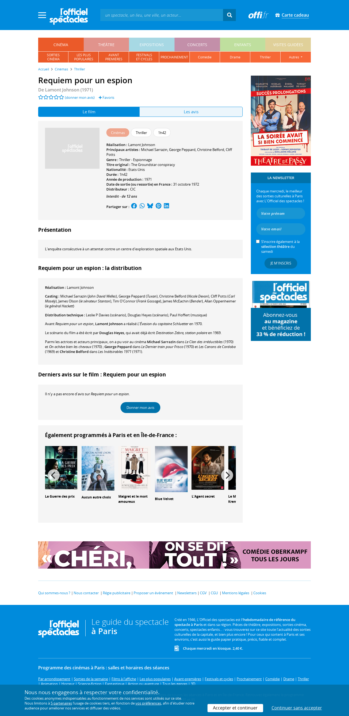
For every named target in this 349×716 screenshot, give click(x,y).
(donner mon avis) (80, 97)
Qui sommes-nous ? (54, 592)
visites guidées (288, 44)
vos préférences (148, 703)
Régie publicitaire (116, 592)
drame (235, 57)
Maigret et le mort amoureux (133, 499)
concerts (197, 44)
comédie (205, 57)
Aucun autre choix (96, 497)
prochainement (174, 57)
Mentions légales (235, 592)
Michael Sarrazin (154, 149)
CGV (203, 592)
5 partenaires (61, 703)
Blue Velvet (164, 499)
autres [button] (294, 57)
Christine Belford (210, 149)
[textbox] (161, 15)
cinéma (60, 44)
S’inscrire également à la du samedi (280, 246)
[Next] (227, 475)
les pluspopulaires (83, 57)
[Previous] (54, 475)
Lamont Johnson (141, 144)
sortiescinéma (53, 57)
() (88, 296)
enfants (242, 44)
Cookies (259, 592)
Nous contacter (86, 592)
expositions (152, 44)
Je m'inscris (280, 263)
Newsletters (187, 592)
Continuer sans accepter (297, 708)
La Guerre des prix (60, 496)
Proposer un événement (153, 592)
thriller (265, 57)
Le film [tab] (89, 111)
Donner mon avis (140, 407)
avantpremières (113, 57)
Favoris (106, 97)
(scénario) (148, 315)
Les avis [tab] (191, 111)
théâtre (106, 44)
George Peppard (182, 149)
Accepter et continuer (235, 708)
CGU (214, 592)
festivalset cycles (144, 57)
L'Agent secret (203, 496)
